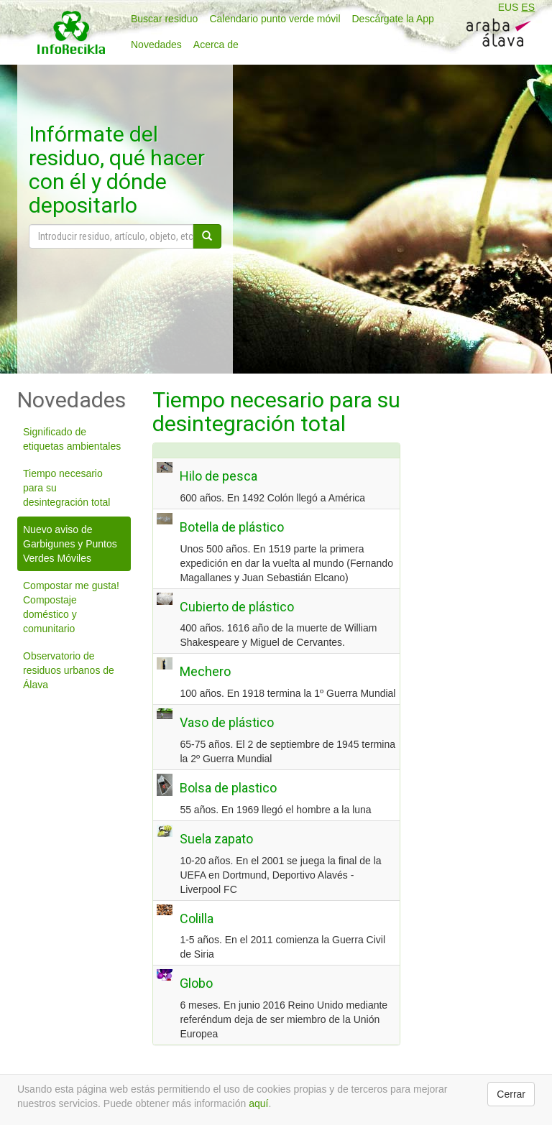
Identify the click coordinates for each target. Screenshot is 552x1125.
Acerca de (216, 44)
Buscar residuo (164, 18)
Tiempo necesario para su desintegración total (66, 488)
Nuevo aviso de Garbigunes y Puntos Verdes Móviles (70, 544)
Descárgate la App (393, 18)
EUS (508, 7)
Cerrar (511, 1094)
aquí (258, 1103)
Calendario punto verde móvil (274, 18)
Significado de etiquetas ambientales (72, 439)
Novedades (156, 44)
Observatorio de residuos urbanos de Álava (68, 670)
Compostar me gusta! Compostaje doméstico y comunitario (71, 607)
